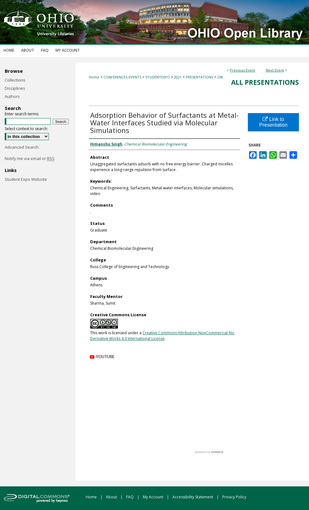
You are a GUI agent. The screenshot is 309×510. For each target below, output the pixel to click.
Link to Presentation (273, 122)
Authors (12, 96)
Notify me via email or (30, 158)
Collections (15, 80)
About (112, 497)
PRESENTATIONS (200, 77)
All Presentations (265, 82)
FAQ (130, 497)
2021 (178, 77)
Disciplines (15, 88)
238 (220, 77)
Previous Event (242, 70)
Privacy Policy (234, 497)
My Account (153, 497)
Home (94, 77)
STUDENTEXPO (158, 77)
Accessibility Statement (193, 497)
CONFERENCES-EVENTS (122, 77)
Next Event (275, 70)
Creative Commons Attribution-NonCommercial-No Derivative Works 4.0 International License (162, 335)
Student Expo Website (26, 179)
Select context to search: (26, 128)
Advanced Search (21, 147)
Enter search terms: (22, 114)
